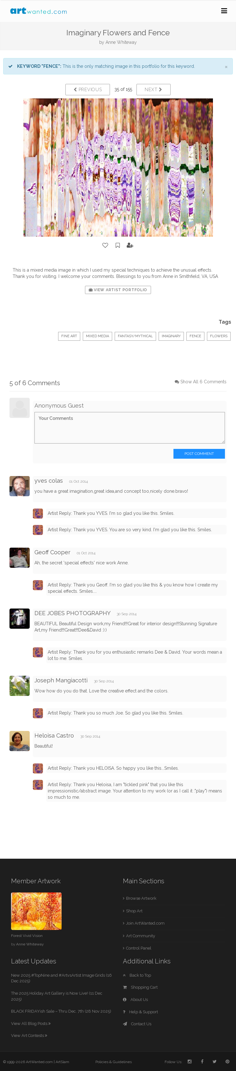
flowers (218, 336)
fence (195, 336)
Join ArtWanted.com (145, 923)
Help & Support (140, 1011)
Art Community (140, 935)
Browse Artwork (141, 898)
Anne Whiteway (121, 42)
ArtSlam (62, 1062)
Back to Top (137, 975)
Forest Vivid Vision (27, 935)
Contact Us (137, 1023)
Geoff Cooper (52, 552)
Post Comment (199, 453)
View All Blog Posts (31, 1023)
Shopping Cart (140, 987)
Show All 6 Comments (203, 381)
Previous (88, 89)
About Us (135, 999)
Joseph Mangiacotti (61, 680)
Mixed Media (97, 336)
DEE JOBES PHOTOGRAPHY (72, 613)
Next (153, 89)
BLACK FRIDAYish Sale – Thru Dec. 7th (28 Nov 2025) (61, 1011)
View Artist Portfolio (118, 290)
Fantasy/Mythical (135, 336)
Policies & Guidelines (113, 1062)
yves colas (48, 480)
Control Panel (138, 948)
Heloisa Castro (54, 735)
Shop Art (134, 911)
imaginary (171, 336)
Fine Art (69, 336)
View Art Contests (29, 1035)
